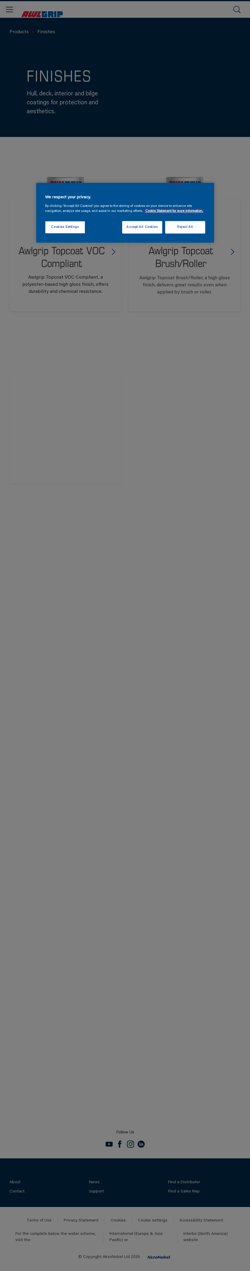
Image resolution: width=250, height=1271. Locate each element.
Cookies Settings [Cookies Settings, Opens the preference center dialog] (65, 227)
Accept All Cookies (141, 227)
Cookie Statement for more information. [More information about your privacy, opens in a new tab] (174, 211)
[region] (125, 213)
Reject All (185, 227)
